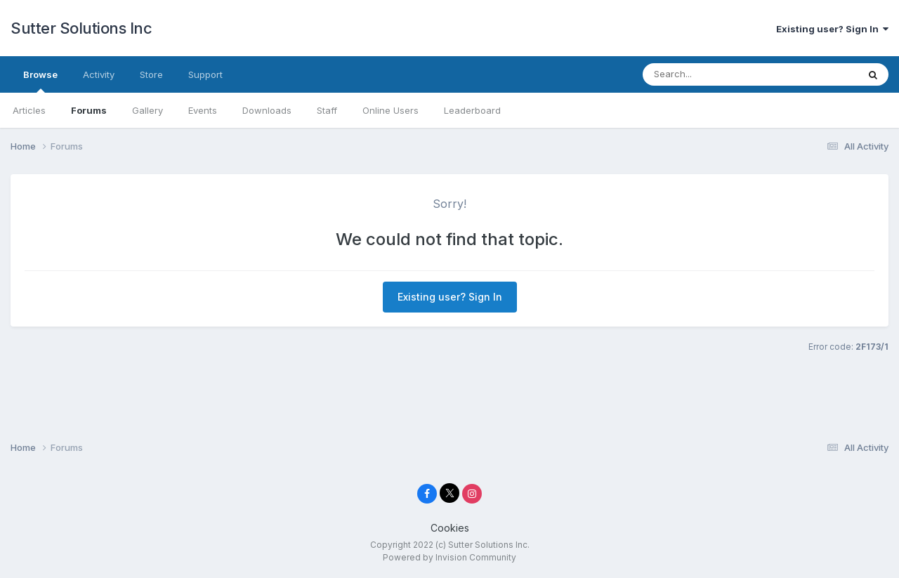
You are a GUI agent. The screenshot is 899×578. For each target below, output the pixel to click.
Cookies (450, 528)
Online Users (390, 110)
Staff (327, 110)
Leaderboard (472, 110)
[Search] (722, 74)
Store (151, 74)
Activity (98, 74)
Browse (40, 81)
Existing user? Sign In (832, 28)
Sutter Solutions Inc (81, 28)
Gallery (147, 110)
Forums (89, 110)
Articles (29, 110)
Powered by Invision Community (449, 557)
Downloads (266, 110)
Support (205, 74)
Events (202, 110)
